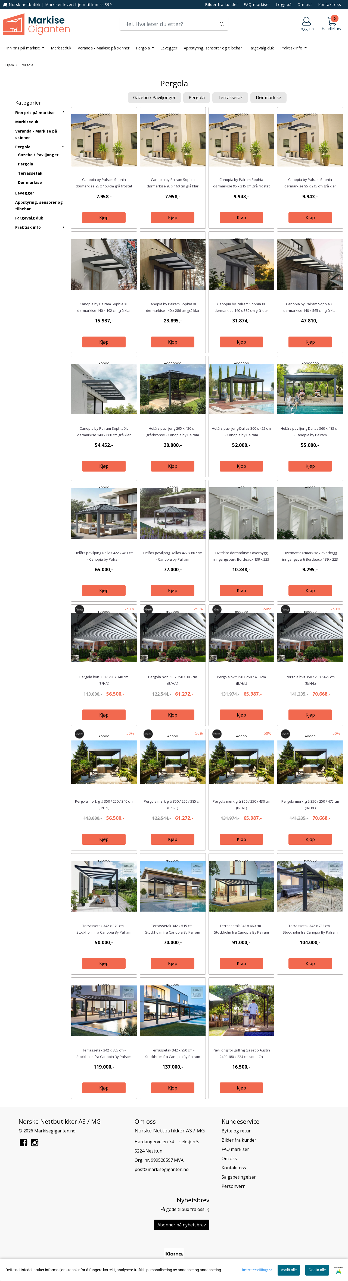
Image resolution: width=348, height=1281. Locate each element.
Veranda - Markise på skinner (103, 48)
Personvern (234, 1186)
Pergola (143, 48)
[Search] (174, 24)
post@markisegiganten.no (162, 1169)
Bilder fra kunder (221, 4)
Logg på (284, 4)
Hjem (9, 64)
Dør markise (30, 182)
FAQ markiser (257, 4)
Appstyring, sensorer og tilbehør (213, 48)
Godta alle (317, 1270)
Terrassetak (30, 173)
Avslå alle (289, 1270)
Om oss (305, 4)
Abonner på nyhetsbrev (181, 1225)
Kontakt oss (329, 4)
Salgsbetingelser (239, 1177)
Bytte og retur (236, 1131)
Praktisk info (291, 48)
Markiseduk (61, 48)
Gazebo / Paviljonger (38, 154)
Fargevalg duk (261, 48)
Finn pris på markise (22, 48)
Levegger (168, 48)
